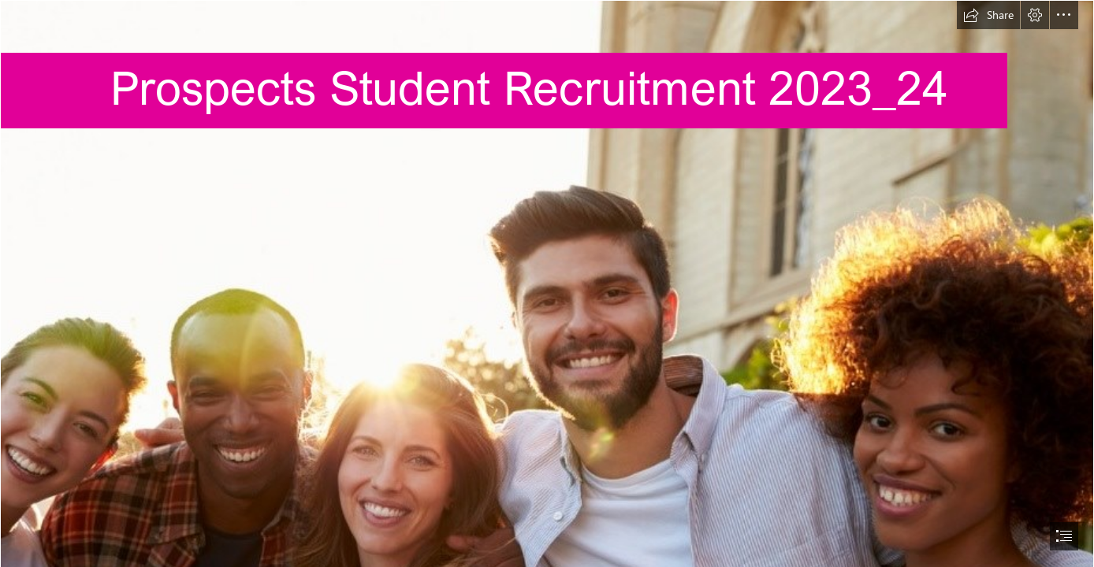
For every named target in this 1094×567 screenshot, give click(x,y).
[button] (988, 15)
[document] (547, 283)
